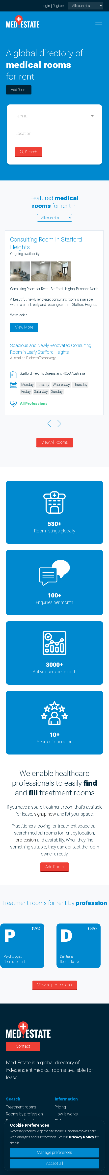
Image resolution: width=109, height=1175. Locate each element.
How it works (66, 1114)
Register (58, 6)
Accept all (54, 1163)
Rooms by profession (24, 1114)
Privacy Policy (81, 1137)
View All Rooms (54, 442)
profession (26, 839)
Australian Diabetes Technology (32, 358)
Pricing (60, 1107)
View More (24, 327)
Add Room (19, 90)
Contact (23, 1046)
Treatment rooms (21, 1107)
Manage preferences (54, 1152)
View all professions (54, 985)
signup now (45, 814)
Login (46, 6)
